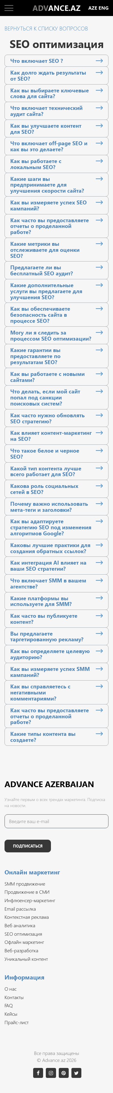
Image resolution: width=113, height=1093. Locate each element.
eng (103, 8)
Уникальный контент (26, 959)
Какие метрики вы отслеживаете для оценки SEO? (45, 249)
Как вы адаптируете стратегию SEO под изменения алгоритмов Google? (50, 527)
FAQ (9, 1005)
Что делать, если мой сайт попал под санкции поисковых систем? (45, 397)
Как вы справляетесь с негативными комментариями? (40, 692)
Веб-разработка (21, 950)
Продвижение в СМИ (27, 892)
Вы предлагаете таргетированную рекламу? (46, 636)
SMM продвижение (25, 883)
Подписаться (27, 845)
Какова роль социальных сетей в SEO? (44, 489)
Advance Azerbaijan (49, 783)
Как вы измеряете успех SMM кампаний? (50, 672)
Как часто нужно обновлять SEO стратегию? (47, 418)
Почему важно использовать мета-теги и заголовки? (49, 507)
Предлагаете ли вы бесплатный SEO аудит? (41, 270)
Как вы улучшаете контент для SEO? (45, 129)
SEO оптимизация (23, 934)
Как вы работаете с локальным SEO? (35, 164)
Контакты (14, 997)
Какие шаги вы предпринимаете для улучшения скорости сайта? (47, 185)
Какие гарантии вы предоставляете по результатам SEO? (35, 356)
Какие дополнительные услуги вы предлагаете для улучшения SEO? (46, 291)
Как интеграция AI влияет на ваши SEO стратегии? (48, 565)
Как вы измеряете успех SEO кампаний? (48, 205)
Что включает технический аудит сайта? (46, 111)
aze (92, 8)
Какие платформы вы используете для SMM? (41, 601)
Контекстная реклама (27, 917)
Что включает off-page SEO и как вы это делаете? (48, 146)
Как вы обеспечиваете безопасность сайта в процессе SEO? (40, 314)
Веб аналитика (20, 925)
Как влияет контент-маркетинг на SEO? (51, 436)
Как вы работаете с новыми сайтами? (47, 377)
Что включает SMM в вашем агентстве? (48, 583)
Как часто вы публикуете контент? (43, 619)
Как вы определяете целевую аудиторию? (50, 654)
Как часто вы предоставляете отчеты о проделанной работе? (49, 226)
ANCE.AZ (56, 8)
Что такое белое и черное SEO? (44, 453)
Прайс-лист (17, 1022)
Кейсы (11, 1014)
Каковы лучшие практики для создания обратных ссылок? (50, 548)
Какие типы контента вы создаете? (43, 737)
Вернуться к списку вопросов (46, 28)
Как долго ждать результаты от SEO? (48, 75)
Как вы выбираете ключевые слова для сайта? (49, 93)
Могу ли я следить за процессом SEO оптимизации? (50, 335)
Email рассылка (20, 908)
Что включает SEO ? (36, 61)
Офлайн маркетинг (24, 942)
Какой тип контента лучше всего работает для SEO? (45, 471)
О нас (11, 989)
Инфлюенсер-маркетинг (30, 900)
